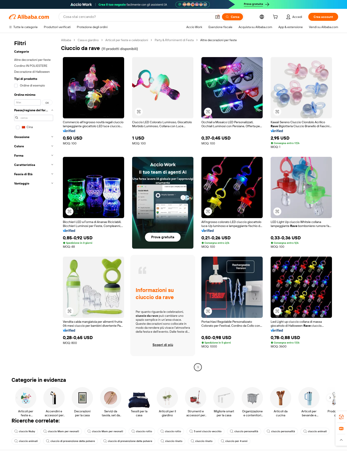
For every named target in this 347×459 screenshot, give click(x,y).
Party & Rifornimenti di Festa (174, 40)
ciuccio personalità (244, 431)
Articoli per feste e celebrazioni (126, 40)
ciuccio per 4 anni (234, 441)
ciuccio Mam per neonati (61, 431)
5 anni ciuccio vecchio (205, 431)
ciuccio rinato (171, 441)
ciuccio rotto (141, 431)
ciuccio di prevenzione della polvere (70, 441)
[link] (341, 417)
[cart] (276, 17)
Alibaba (66, 40)
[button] (217, 16)
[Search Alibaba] (137, 16)
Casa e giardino (88, 40)
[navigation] (34, 204)
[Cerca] (232, 16)
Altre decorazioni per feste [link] (218, 40)
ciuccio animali (315, 431)
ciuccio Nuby (24, 431)
